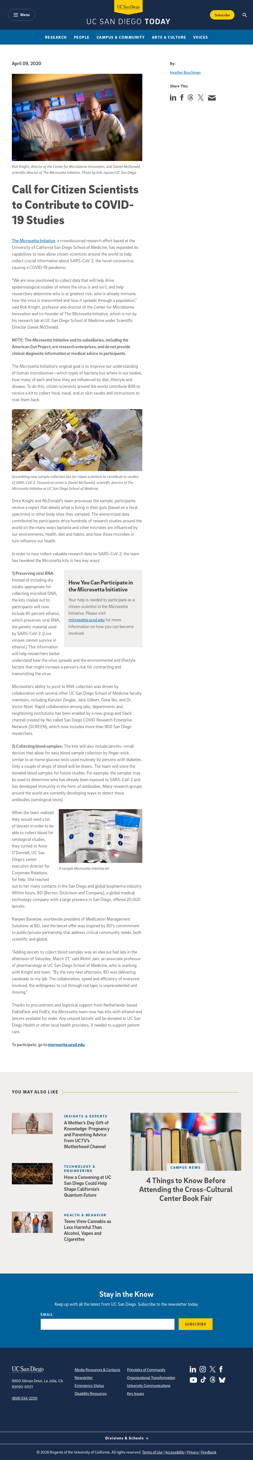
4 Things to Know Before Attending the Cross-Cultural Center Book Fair (185, 1189)
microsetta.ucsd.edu (86, 619)
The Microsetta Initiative (33, 240)
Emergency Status (89, 1385)
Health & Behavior (85, 1215)
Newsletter (84, 1377)
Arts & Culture (169, 37)
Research (56, 37)
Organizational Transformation (151, 1377)
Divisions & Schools (126, 1438)
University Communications (148, 1385)
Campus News (185, 1167)
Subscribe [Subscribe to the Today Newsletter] (222, 15)
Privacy (193, 1452)
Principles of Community (146, 1369)
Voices (200, 37)
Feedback (208, 1452)
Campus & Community (121, 37)
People (82, 37)
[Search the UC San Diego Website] (245, 15)
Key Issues (135, 1393)
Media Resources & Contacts (97, 1369)
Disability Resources (91, 1393)
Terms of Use (152, 1452)
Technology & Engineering (79, 1168)
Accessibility (175, 1452)
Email (47, 1314)
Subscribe (196, 1324)
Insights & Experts (86, 1116)
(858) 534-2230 (25, 1398)
